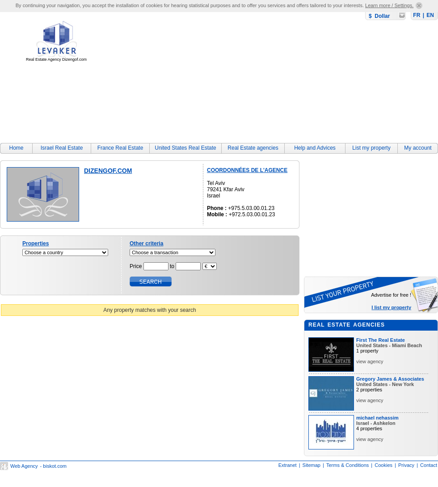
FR (416, 15)
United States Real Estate (185, 148)
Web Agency (24, 466)
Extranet (287, 465)
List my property (371, 148)
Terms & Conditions (347, 465)
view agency (369, 361)
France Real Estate (120, 148)
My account (417, 148)
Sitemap (311, 465)
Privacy (406, 465)
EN (430, 15)
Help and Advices (315, 148)
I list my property (391, 307)
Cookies (383, 465)
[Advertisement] (207, 74)
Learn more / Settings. (389, 5)
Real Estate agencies (252, 148)
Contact (428, 465)
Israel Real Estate (62, 148)
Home (16, 148)
